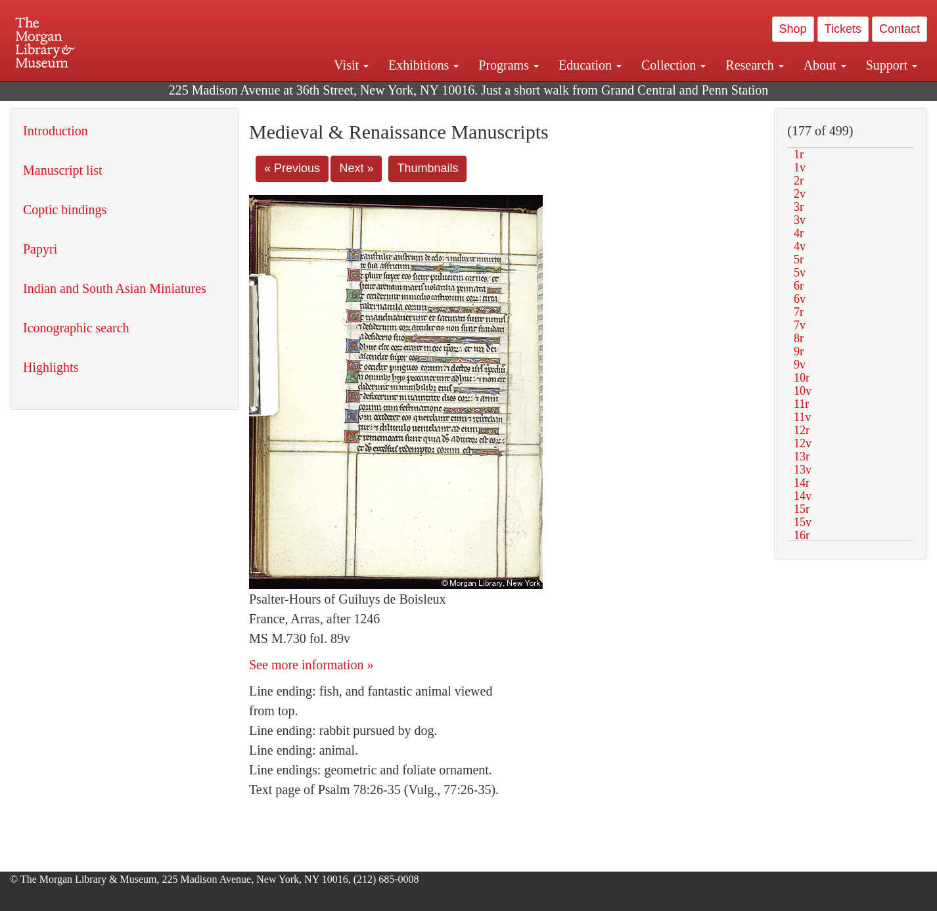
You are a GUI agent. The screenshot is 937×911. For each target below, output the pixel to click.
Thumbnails (427, 168)
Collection (673, 65)
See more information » (311, 664)
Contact (899, 28)
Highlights (50, 367)
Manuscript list (63, 170)
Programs (508, 65)
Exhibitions (423, 65)
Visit (351, 65)
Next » (356, 168)
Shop (793, 28)
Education (590, 65)
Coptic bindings (64, 209)
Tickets (843, 28)
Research (754, 65)
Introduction (55, 130)
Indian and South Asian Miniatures (114, 288)
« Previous (292, 168)
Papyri (40, 249)
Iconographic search (76, 328)
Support (891, 65)
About (825, 65)
